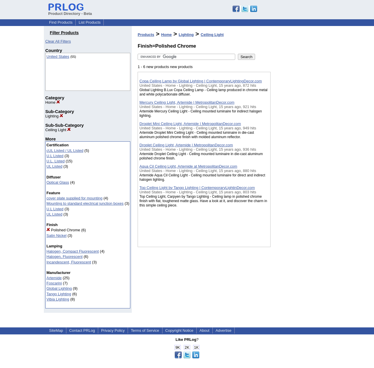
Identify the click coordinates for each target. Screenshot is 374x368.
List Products (90, 22)
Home (52, 102)
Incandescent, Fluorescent (68, 262)
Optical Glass (57, 182)
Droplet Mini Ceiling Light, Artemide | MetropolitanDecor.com (190, 123)
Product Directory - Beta (70, 11)
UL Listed (54, 166)
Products (146, 34)
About (204, 330)
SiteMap (56, 330)
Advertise (223, 330)
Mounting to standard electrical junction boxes (85, 203)
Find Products (60, 22)
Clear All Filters (58, 41)
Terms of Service (145, 330)
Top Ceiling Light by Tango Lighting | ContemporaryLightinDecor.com (197, 187)
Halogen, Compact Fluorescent (72, 251)
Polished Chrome (63, 230)
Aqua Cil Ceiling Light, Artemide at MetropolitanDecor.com (188, 166)
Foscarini (54, 283)
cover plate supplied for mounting (74, 198)
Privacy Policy (113, 330)
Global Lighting (59, 288)
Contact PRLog (82, 330)
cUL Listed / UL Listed (64, 150)
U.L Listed (54, 156)
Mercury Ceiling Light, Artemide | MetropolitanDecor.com (186, 102)
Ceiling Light (58, 130)
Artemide (54, 278)
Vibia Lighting (57, 299)
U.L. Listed (55, 161)
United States (57, 56)
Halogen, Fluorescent (64, 256)
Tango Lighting (58, 294)
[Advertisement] (299, 151)
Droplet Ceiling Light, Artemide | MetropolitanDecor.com (186, 145)
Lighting (54, 116)
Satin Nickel (56, 235)
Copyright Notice (179, 330)
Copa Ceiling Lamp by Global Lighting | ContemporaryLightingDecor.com (200, 81)
